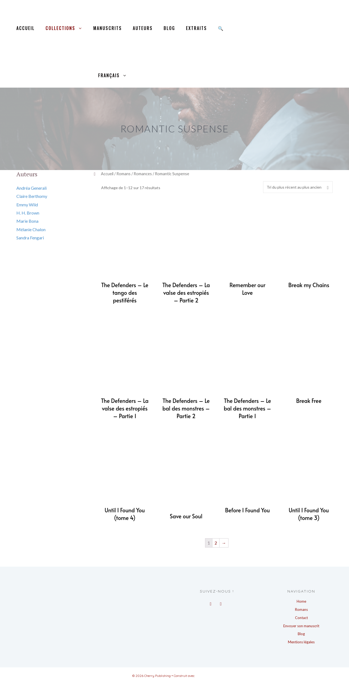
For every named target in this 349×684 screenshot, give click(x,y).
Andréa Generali (31, 188)
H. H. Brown (27, 212)
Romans (123, 173)
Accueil (25, 28)
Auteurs (143, 28)
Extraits (196, 28)
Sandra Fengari (30, 237)
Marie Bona (27, 221)
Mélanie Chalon (31, 229)
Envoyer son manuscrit (301, 626)
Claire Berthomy (31, 196)
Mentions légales (301, 642)
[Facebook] (211, 602)
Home (301, 601)
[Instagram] (221, 602)
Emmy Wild (27, 204)
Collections (67, 28)
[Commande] (298, 187)
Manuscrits (107, 28)
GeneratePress (206, 676)
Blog (169, 28)
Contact (301, 617)
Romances (143, 173)
